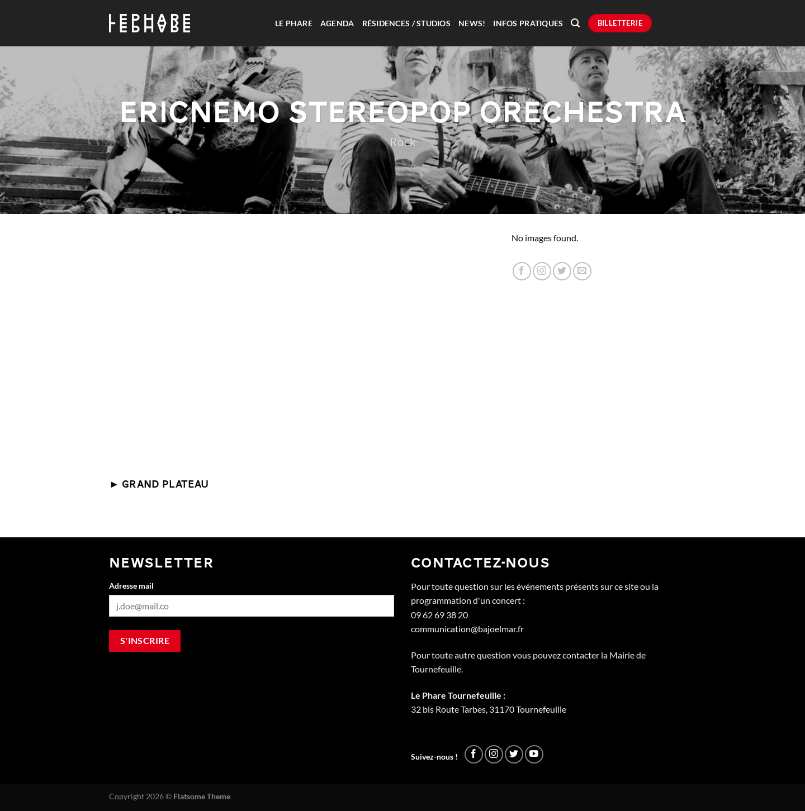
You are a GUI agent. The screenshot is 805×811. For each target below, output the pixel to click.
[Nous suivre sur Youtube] (534, 754)
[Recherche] (575, 23)
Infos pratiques (528, 23)
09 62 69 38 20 (439, 614)
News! (471, 23)
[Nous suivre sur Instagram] (542, 271)
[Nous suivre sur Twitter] (562, 271)
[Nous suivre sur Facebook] (522, 271)
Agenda (337, 23)
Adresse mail (131, 585)
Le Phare (293, 23)
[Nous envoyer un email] (582, 271)
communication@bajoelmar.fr (467, 628)
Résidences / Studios (406, 23)
